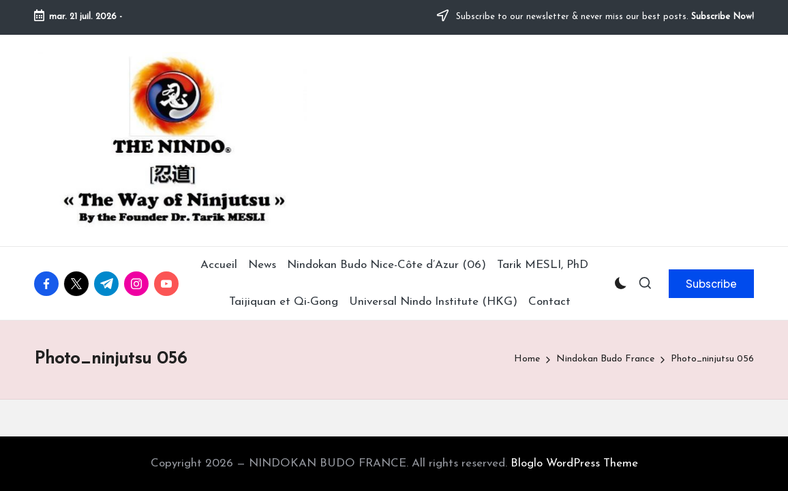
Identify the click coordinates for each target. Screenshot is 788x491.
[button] (711, 283)
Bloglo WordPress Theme (574, 463)
